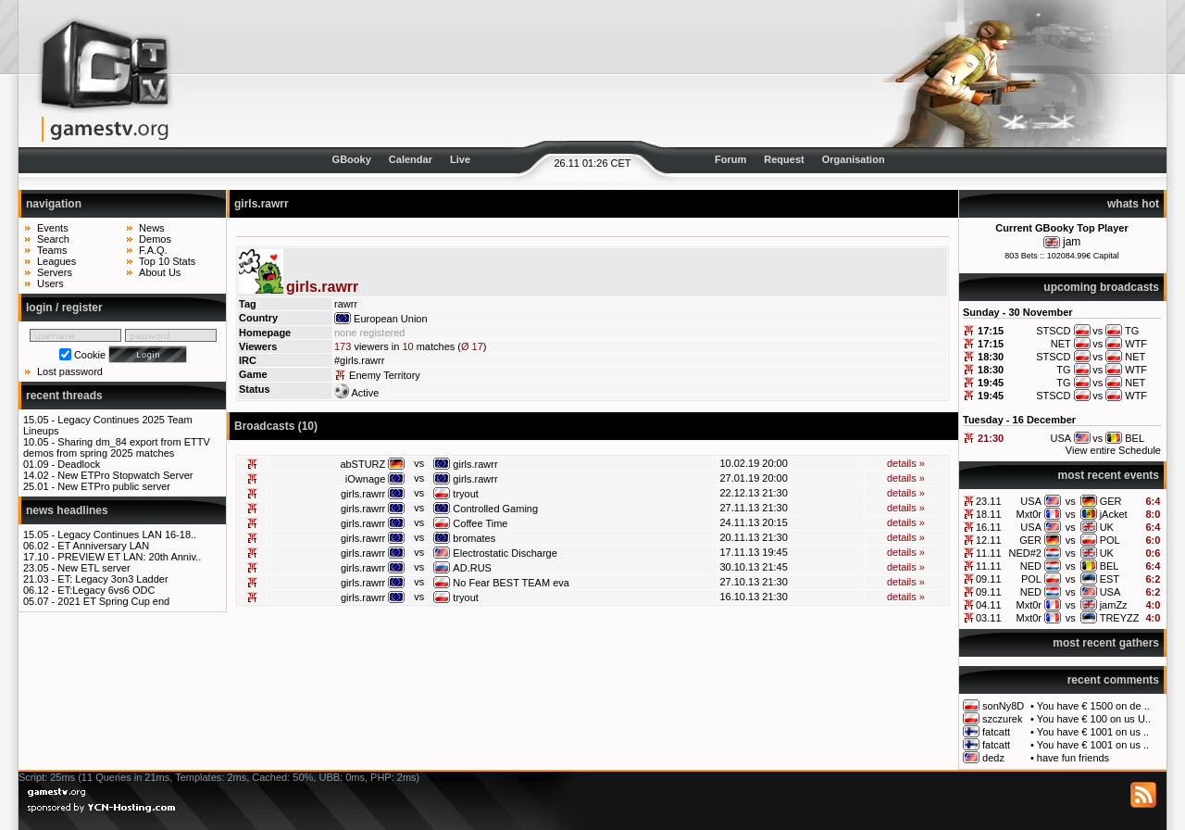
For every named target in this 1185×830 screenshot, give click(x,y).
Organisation (853, 159)
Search (53, 239)
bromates (474, 538)
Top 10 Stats (167, 261)
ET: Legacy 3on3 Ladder (112, 579)
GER (1111, 501)
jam (1071, 241)
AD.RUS (472, 567)
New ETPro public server (113, 486)
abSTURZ (362, 464)
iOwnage (365, 478)
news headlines (67, 510)
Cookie (90, 354)
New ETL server (93, 567)
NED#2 (1025, 553)
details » (906, 463)
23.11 (989, 501)
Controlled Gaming (495, 508)
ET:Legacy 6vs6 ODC (106, 590)
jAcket (1114, 514)
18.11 (989, 514)
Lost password (70, 371)
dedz (993, 757)
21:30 (991, 438)
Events (53, 227)
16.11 (989, 527)
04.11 (989, 604)
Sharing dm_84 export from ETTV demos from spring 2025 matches (116, 447)
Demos (155, 239)
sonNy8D (1003, 705)
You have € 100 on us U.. (1094, 718)
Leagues (56, 261)
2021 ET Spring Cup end (113, 601)
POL (1110, 540)
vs (1071, 501)
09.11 (989, 579)
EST (1109, 579)
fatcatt (996, 731)
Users (50, 283)
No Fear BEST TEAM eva (511, 582)
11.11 (989, 553)
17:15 (991, 330)
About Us (160, 272)
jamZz (1114, 604)
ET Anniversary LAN (103, 545)
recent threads (64, 395)
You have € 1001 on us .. (1093, 731)
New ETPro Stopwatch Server (125, 475)
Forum (730, 159)
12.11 (989, 540)
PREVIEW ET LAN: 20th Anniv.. (129, 556)
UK (1107, 527)
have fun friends (1073, 757)
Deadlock (78, 464)
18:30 (991, 356)
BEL (1109, 566)
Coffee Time (480, 523)
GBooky (351, 159)
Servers (54, 272)
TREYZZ (1120, 617)
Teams (52, 250)
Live (460, 159)
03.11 (989, 617)
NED (1031, 566)
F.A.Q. (153, 250)
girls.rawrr (475, 464)
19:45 (991, 382)
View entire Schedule (1113, 450)
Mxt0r (1029, 514)
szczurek (1002, 718)
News (152, 227)
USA (1031, 501)
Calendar (410, 159)
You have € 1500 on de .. (1093, 705)
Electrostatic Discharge (505, 553)
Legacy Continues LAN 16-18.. (126, 534)
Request (784, 159)
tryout (466, 493)
